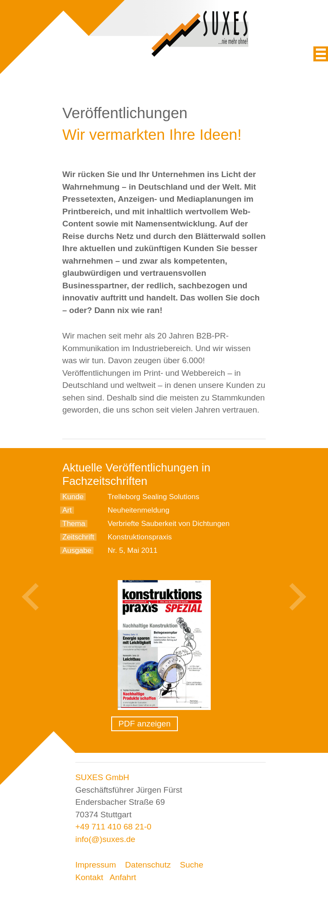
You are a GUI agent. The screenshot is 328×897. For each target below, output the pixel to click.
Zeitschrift (78, 537)
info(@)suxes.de (105, 839)
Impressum (95, 864)
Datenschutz (148, 864)
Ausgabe (76, 550)
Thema (73, 523)
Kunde (73, 496)
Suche (191, 864)
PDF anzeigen (144, 723)
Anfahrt (122, 877)
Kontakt (89, 877)
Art (67, 510)
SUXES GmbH (102, 777)
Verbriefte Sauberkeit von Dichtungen (169, 523)
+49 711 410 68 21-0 (113, 826)
